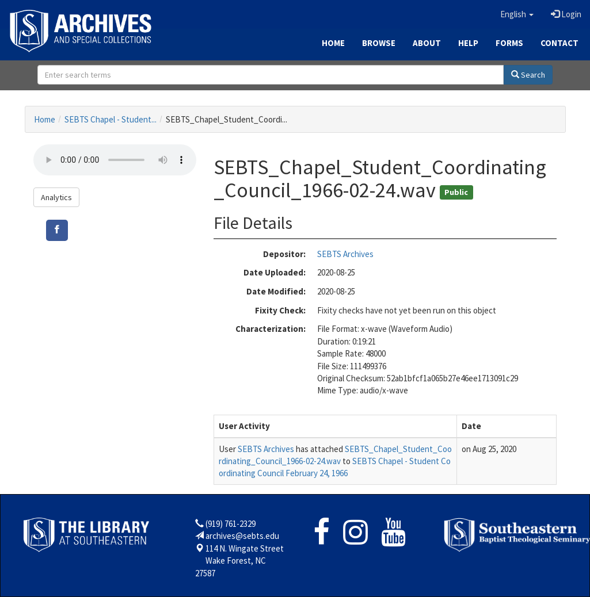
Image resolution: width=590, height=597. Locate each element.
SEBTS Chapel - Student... (110, 119)
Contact (559, 42)
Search (528, 75)
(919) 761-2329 (230, 523)
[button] (517, 14)
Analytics (56, 197)
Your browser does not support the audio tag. (114, 159)
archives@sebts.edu (242, 535)
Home (333, 42)
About (427, 42)
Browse (378, 42)
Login (566, 14)
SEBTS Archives (345, 253)
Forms (509, 42)
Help (468, 42)
